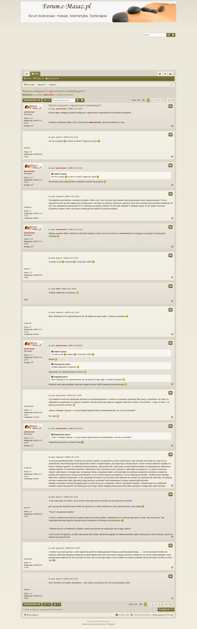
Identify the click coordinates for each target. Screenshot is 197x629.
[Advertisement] (98, 46)
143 (30, 152)
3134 (31, 118)
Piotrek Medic (68, 95)
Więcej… (27, 74)
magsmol (27, 207)
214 (30, 410)
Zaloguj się (40, 78)
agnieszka (28, 559)
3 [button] (155, 100)
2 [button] (152, 100)
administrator (48, 95)
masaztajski (38, 95)
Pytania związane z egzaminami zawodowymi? (53, 91)
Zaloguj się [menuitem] (165, 74)
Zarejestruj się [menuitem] (171, 74)
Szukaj (28, 78)
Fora (36, 74)
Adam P (27, 148)
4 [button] (159, 100)
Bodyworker (29, 406)
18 (30, 563)
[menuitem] (160, 74)
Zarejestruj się (53, 78)
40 (30, 211)
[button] (143, 100)
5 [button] (162, 100)
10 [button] (169, 100)
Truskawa (58, 95)
